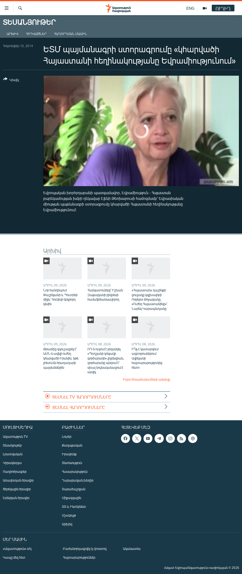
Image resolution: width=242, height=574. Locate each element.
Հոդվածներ (36, 34)
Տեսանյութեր (12, 445)
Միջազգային (71, 498)
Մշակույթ (69, 515)
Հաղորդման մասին (70, 34)
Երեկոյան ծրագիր (16, 498)
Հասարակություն (74, 471)
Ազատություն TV (15, 436)
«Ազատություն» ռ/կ (17, 549)
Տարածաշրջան (73, 489)
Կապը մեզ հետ (14, 557)
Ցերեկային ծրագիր (17, 489)
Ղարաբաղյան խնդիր (77, 480)
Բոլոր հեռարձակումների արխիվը (146, 379)
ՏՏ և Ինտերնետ (74, 506)
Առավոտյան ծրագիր (18, 480)
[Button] (11, 80)
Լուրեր (66, 436)
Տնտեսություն (72, 463)
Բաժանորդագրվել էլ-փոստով (84, 549)
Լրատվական (12, 454)
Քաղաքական (72, 445)
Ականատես (131, 549)
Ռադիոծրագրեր (14, 471)
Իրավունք (69, 454)
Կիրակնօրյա (12, 463)
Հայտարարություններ (79, 557)
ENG (190, 8)
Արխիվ (12, 34)
